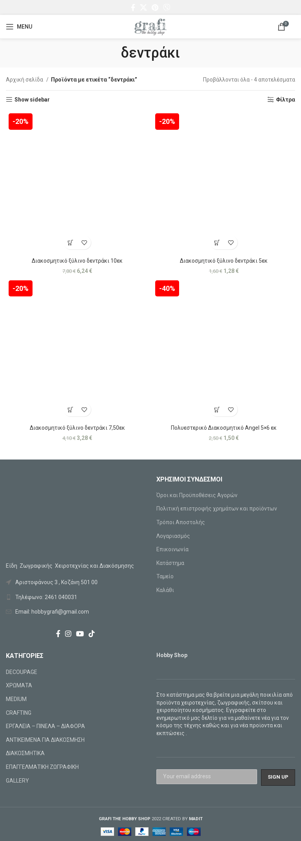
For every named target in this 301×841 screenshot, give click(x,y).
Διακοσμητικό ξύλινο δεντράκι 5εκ (224, 261)
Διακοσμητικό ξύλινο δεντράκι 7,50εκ (77, 428)
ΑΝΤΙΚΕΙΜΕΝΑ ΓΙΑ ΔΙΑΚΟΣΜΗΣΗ (45, 740)
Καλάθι (165, 590)
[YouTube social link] (80, 633)
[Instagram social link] (68, 633)
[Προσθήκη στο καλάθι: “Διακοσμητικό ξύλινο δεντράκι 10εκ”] (70, 242)
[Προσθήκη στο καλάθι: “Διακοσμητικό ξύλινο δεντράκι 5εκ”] (217, 242)
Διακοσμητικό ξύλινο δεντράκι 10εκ (77, 261)
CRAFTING (18, 713)
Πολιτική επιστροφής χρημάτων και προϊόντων (216, 508)
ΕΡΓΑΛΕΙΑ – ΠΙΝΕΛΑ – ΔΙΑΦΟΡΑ (45, 726)
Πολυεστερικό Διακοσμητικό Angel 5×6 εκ (224, 428)
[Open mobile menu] (19, 27)
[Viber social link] (166, 7)
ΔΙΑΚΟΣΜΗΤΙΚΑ (25, 753)
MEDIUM (16, 699)
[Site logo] (150, 26)
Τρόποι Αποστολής (180, 522)
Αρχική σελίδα (25, 79)
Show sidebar (32, 99)
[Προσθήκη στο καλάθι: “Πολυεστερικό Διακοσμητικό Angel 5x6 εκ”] (217, 409)
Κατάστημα (170, 563)
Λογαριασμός (173, 536)
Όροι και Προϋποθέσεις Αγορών (197, 495)
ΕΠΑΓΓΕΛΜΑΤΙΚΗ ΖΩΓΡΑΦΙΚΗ (42, 767)
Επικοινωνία (172, 549)
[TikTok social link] (91, 633)
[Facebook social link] (133, 7)
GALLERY (17, 780)
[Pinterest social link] (155, 7)
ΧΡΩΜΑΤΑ (19, 685)
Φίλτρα (285, 99)
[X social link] (143, 7)
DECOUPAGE (21, 672)
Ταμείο (165, 576)
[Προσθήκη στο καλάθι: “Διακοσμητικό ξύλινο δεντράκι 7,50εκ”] (70, 409)
